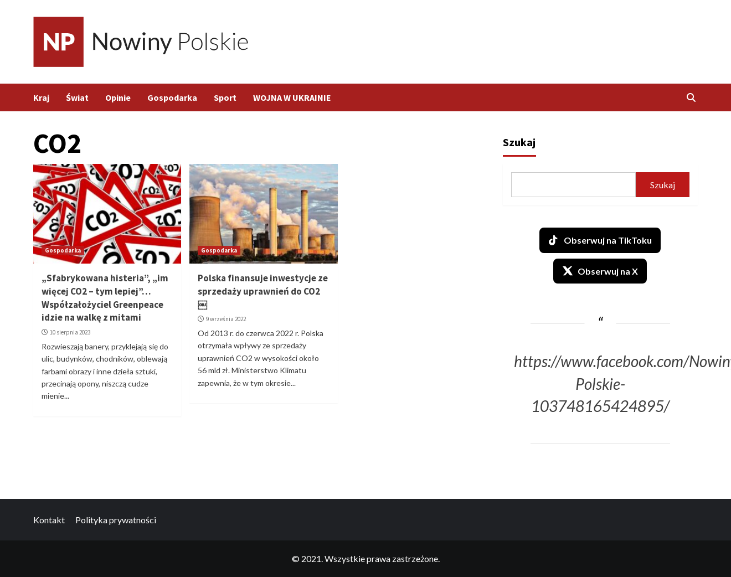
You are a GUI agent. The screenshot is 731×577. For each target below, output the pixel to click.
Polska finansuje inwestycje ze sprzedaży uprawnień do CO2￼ (263, 291)
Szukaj (519, 142)
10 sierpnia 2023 (70, 332)
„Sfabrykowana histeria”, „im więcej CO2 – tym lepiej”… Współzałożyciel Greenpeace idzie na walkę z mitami (105, 297)
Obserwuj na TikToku (600, 240)
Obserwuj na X (600, 270)
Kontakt (49, 519)
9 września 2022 (226, 319)
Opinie (118, 97)
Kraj (41, 97)
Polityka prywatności (115, 519)
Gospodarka (172, 97)
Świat (77, 97)
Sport (225, 97)
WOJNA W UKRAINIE (292, 97)
